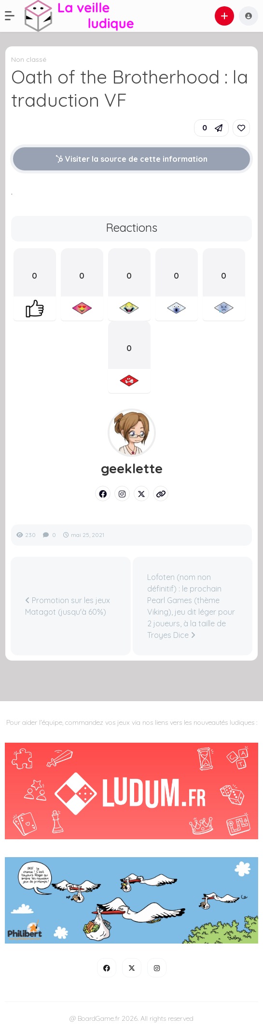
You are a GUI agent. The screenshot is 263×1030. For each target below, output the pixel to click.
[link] (241, 128)
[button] (14, 16)
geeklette (132, 468)
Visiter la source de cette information (131, 159)
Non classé (28, 59)
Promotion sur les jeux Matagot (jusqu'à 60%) (67, 606)
